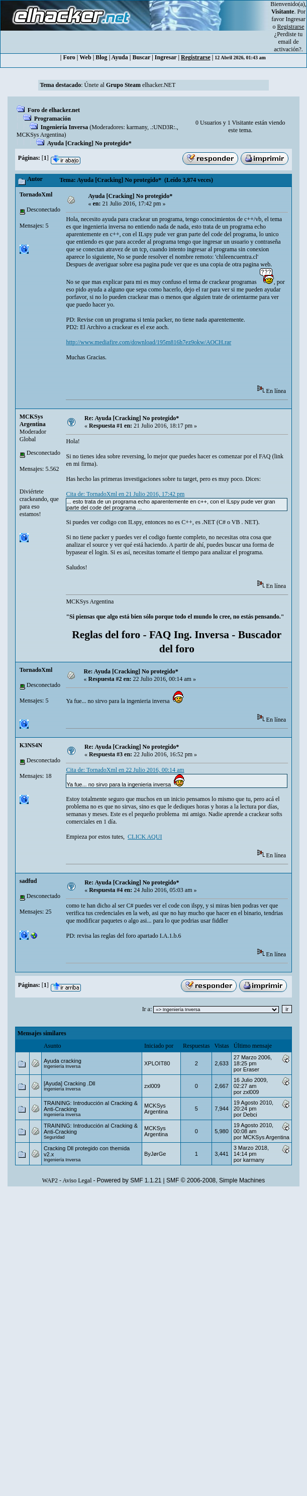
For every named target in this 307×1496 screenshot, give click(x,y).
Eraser (251, 1069)
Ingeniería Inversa (64, 127)
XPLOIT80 (157, 1063)
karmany (137, 127)
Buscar (141, 57)
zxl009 (152, 1086)
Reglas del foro (106, 635)
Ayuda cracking (62, 1061)
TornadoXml (36, 194)
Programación (52, 118)
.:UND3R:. (163, 127)
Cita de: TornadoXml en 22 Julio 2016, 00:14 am (125, 769)
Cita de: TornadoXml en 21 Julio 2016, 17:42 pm (125, 493)
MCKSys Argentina (40, 134)
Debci (250, 1115)
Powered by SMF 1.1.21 (129, 1180)
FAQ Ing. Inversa (189, 635)
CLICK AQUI (145, 836)
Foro (69, 57)
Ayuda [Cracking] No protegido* (89, 143)
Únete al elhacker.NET (130, 84)
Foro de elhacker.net (54, 110)
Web (85, 57)
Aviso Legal (76, 1180)
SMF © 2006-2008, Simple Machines (215, 1180)
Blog (101, 57)
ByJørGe (155, 1154)
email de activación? (287, 45)
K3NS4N (31, 745)
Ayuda (120, 57)
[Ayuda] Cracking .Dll (69, 1083)
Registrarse (196, 57)
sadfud (28, 880)
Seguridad (54, 1137)
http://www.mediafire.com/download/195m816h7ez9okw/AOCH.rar (148, 342)
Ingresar (295, 19)
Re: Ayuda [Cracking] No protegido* (131, 418)
